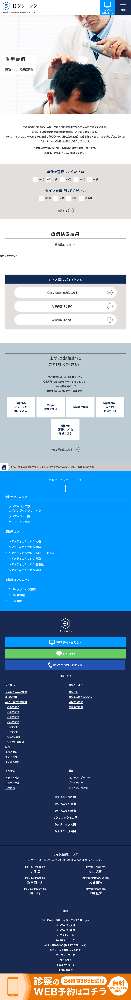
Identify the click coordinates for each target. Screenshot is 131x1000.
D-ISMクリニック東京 (22, 589)
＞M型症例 (12, 727)
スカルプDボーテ (65, 965)
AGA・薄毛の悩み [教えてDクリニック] (65, 945)
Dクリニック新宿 (65, 811)
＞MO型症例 (13, 737)
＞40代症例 (13, 716)
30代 (54, 179)
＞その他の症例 (15, 742)
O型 (74, 198)
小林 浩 (35, 869)
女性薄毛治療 (76, 706)
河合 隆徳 (96, 880)
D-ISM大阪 (15, 601)
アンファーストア (65, 955)
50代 (82, 179)
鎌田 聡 (35, 891)
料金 (7, 747)
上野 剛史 (96, 891)
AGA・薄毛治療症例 (16, 701)
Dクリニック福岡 (65, 831)
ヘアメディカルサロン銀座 (25, 547)
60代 (95, 179)
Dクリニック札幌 (65, 797)
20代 (41, 179)
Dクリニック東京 (65, 804)
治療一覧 (73, 691)
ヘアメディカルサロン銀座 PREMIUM (32, 553)
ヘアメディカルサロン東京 (25, 558)
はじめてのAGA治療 (16, 691)
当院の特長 (11, 696)
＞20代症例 (13, 706)
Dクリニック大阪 (65, 824)
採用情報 (10, 787)
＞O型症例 (12, 732)
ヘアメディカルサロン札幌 (25, 541)
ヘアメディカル (65, 935)
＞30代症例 (13, 712)
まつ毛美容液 (65, 970)
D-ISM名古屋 (17, 595)
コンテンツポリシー (79, 777)
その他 (88, 198)
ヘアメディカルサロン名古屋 (26, 564)
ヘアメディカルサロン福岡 (25, 570)
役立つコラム (12, 757)
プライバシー (76, 782)
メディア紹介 (12, 777)
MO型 (48, 198)
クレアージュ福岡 (19, 522)
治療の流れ (11, 752)
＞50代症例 (13, 721)
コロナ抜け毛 (76, 701)
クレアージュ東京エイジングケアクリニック (25, 508)
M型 (62, 198)
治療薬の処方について (80, 696)
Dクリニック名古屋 (65, 817)
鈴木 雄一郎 (35, 880)
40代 (68, 179)
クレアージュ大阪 (19, 516)
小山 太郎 (96, 869)
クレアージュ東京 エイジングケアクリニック (65, 920)
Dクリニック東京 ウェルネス (65, 950)
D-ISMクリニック (65, 940)
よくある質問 (12, 762)
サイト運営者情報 (78, 787)
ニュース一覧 (12, 782)
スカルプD (65, 960)
